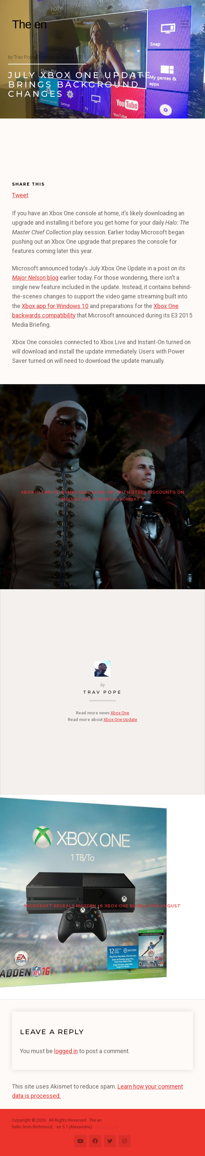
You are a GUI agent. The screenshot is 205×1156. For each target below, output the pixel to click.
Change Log (107, 1126)
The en (29, 24)
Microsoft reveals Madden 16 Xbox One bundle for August (102, 905)
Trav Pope (102, 692)
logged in (66, 1051)
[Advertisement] (42, 155)
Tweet (20, 194)
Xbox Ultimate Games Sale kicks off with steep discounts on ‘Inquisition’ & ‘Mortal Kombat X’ (102, 495)
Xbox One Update (120, 719)
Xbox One (120, 712)
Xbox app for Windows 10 (55, 306)
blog (35, 277)
